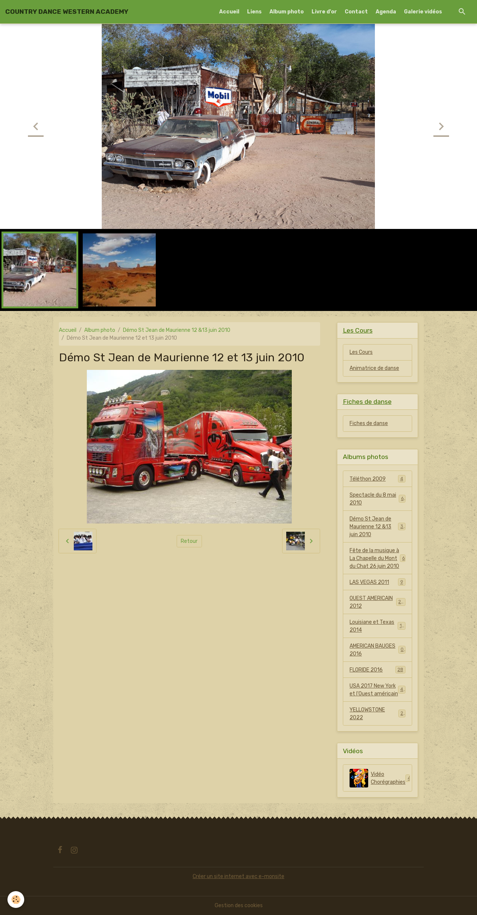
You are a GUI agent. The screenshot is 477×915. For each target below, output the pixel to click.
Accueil (229, 12)
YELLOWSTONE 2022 (377, 714)
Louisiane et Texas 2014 (377, 626)
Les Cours (361, 352)
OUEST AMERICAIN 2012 (377, 602)
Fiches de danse (369, 423)
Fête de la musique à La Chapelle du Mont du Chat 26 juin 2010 (377, 558)
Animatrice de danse (374, 368)
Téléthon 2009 (377, 478)
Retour (189, 541)
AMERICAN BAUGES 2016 (377, 650)
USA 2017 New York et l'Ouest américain (378, 690)
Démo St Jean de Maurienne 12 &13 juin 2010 (176, 330)
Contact (356, 12)
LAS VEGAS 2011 (377, 582)
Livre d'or (324, 12)
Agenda (386, 12)
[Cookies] (15, 899)
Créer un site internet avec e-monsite (238, 876)
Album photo (286, 12)
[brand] (66, 11)
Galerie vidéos (423, 12)
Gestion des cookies (239, 905)
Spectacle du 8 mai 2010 (377, 499)
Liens (254, 12)
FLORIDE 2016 (377, 669)
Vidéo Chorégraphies (381, 778)
